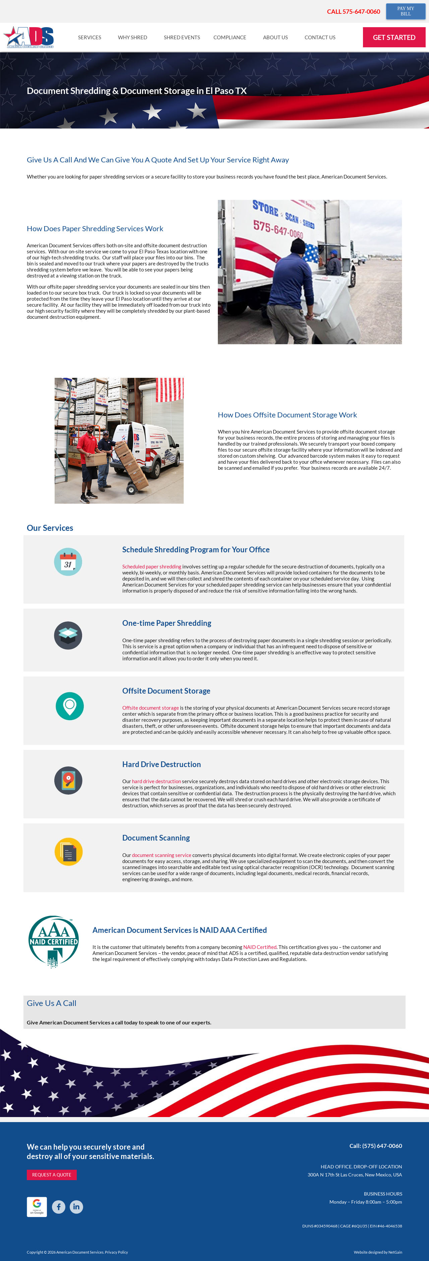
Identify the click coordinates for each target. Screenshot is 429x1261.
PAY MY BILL (405, 11)
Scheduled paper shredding (151, 566)
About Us (277, 37)
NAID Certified (260, 947)
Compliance (231, 37)
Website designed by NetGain (378, 1252)
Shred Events (182, 37)
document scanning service (161, 855)
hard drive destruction (156, 781)
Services (91, 37)
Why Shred (134, 37)
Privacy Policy (116, 1252)
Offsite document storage (150, 708)
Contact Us (322, 37)
